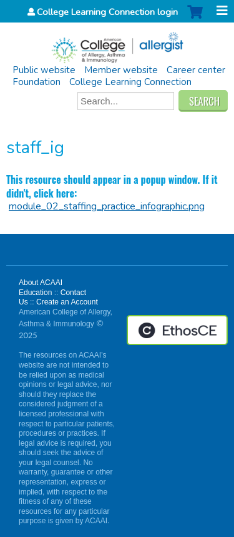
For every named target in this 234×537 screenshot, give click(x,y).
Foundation (36, 82)
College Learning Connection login (107, 12)
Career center (196, 70)
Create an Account (67, 302)
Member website (121, 70)
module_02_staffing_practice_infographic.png (107, 206)
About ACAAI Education (40, 287)
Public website (44, 70)
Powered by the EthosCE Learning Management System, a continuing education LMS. (177, 330)
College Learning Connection (130, 82)
